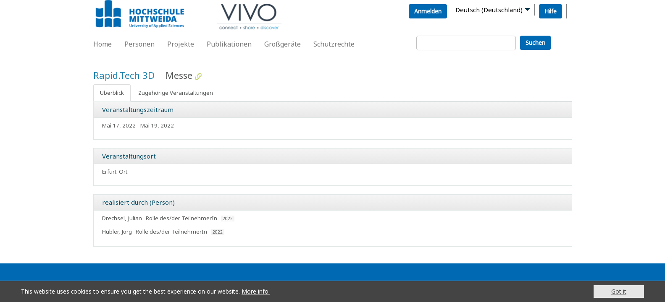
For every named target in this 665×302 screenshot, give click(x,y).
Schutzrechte (334, 44)
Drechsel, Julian (122, 218)
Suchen (535, 43)
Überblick (112, 92)
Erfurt (109, 171)
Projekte (180, 44)
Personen (139, 44)
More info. (256, 291)
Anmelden (428, 11)
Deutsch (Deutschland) (489, 9)
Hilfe (550, 11)
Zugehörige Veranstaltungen (175, 92)
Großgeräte (282, 44)
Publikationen (229, 44)
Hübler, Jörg (117, 231)
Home (102, 44)
